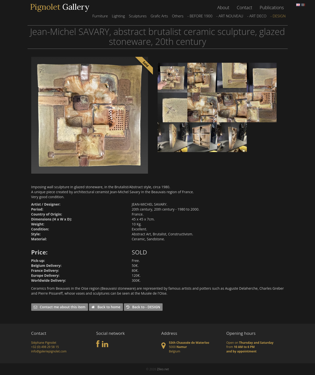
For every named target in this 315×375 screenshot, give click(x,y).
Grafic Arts (159, 15)
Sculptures (137, 15)
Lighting (118, 15)
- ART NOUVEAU (229, 15)
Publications (272, 7)
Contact (244, 7)
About (223, 7)
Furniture (100, 15)
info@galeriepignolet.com (49, 351)
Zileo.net (163, 369)
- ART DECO (256, 15)
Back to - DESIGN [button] (143, 307)
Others (177, 15)
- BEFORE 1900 (199, 15)
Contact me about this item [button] (60, 307)
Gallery (59, 6)
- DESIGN (278, 15)
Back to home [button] (105, 307)
